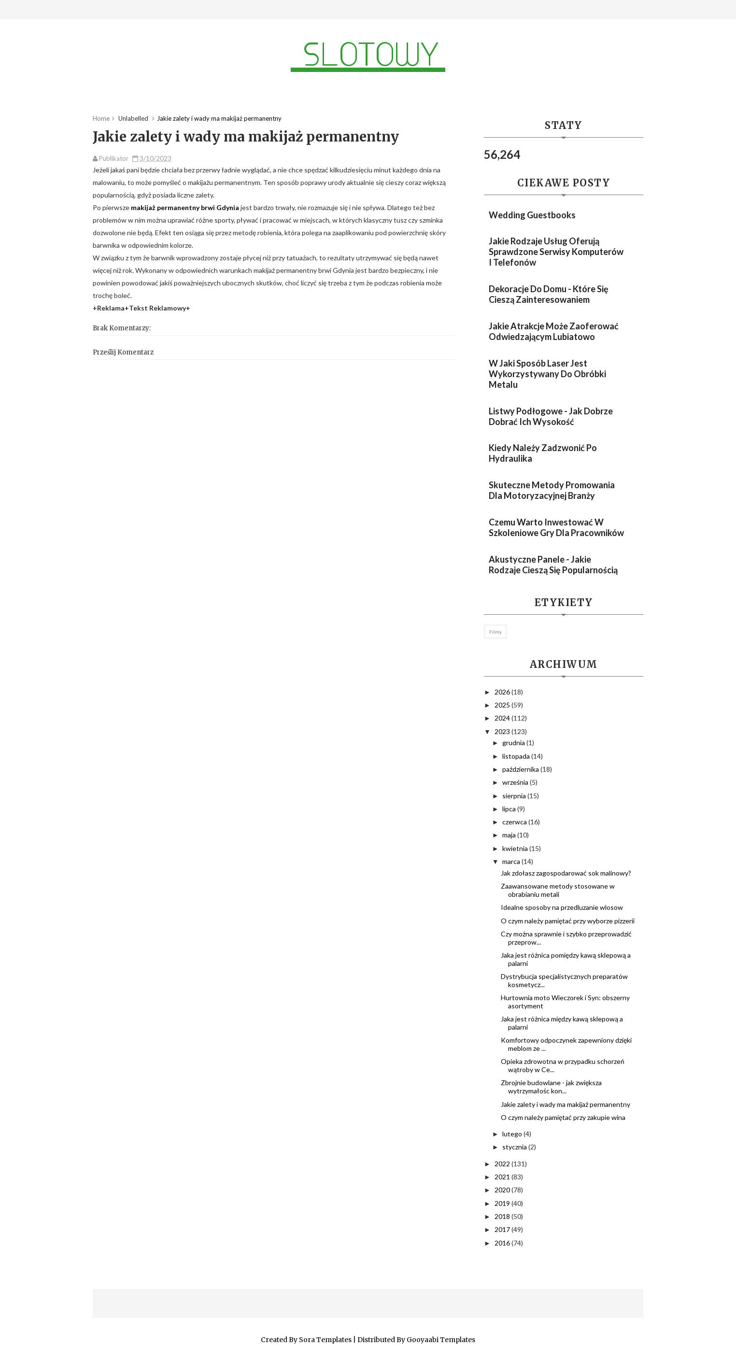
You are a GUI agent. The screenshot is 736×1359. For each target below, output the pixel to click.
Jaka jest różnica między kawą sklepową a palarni (562, 1023)
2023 (503, 731)
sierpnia (514, 796)
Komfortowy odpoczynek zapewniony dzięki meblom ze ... (566, 1044)
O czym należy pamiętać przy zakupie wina (563, 1117)
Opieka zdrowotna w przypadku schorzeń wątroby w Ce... (562, 1065)
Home (101, 118)
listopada (516, 756)
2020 (503, 1190)
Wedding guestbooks (532, 215)
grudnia (514, 742)
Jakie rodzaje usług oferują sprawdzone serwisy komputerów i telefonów (556, 252)
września (516, 782)
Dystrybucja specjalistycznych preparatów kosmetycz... (564, 980)
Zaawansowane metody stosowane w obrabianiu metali (558, 890)
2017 (503, 1229)
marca (512, 861)
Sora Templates (325, 1339)
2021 (503, 1177)
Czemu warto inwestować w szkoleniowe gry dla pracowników (556, 527)
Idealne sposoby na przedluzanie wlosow (562, 907)
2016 (503, 1243)
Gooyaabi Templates (441, 1339)
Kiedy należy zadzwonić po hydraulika (543, 453)
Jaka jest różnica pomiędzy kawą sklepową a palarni (566, 959)
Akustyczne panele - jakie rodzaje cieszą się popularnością (553, 564)
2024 (503, 718)
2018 (503, 1216)
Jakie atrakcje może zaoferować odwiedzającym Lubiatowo (554, 331)
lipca (509, 809)
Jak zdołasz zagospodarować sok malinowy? (566, 873)
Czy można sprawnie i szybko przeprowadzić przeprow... (566, 938)
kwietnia (515, 848)
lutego (513, 1134)
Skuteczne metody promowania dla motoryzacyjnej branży (552, 490)
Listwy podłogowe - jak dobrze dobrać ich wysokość (551, 416)
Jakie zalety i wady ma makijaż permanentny (565, 1104)
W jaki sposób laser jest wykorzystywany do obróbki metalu (547, 374)
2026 (503, 692)
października (521, 769)
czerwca (515, 822)
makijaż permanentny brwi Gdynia (185, 207)
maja (509, 835)
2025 (503, 705)
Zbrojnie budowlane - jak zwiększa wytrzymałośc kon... (551, 1086)
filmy (495, 632)
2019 (503, 1203)
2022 (503, 1164)
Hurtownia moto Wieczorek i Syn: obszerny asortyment (565, 1001)
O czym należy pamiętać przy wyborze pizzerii (568, 921)
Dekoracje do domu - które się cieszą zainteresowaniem (549, 294)
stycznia (515, 1147)
